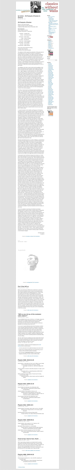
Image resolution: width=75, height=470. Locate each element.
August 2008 (50, 78)
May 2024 (49, 63)
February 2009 (50, 72)
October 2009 (50, 68)
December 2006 (50, 91)
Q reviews (28, 236)
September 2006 (51, 94)
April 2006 (50, 95)
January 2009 (50, 73)
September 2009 (51, 69)
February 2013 (50, 65)
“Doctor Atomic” (51, 19)
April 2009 (50, 70)
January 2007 (50, 90)
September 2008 (51, 77)
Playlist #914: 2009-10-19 (26, 384)
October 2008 (50, 76)
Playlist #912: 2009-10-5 (25, 405)
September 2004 (51, 101)
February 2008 (50, 83)
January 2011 (50, 66)
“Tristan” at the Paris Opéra (53, 20)
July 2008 (49, 79)
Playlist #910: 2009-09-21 (26, 420)
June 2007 (50, 85)
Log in (49, 38)
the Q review (50, 17)
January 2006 (50, 96)
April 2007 (50, 87)
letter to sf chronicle (51, 16)
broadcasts (50, 41)
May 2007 (49, 86)
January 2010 (50, 67)
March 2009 (50, 71)
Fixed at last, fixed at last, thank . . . (29, 439)
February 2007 (50, 89)
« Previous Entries (21, 467)
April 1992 (50, 103)
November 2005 (50, 98)
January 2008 (50, 84)
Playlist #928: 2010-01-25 (26, 360)
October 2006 (50, 93)
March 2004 (50, 102)
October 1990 (50, 104)
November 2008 (50, 75)
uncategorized (29, 282)
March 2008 (50, 82)
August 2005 (50, 100)
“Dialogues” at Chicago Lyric (53, 23)
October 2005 (50, 99)
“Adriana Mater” (51, 18)
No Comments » (37, 236)
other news (29, 310)
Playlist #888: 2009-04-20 (26, 454)
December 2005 (50, 97)
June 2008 (50, 80)
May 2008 (49, 81)
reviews (31, 236)
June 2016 (50, 64)
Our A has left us (23, 286)
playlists (29, 379)
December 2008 (50, 74)
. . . (19, 240)
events (49, 42)
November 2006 (50, 92)
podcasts (49, 45)
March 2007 (50, 88)
